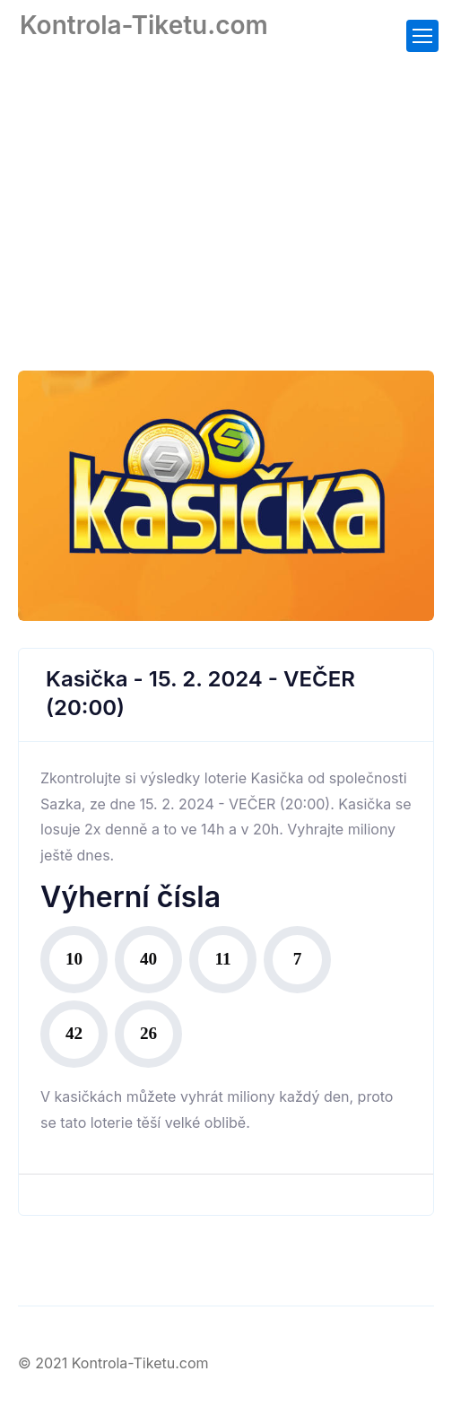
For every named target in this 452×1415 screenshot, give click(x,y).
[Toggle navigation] (422, 36)
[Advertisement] (226, 193)
